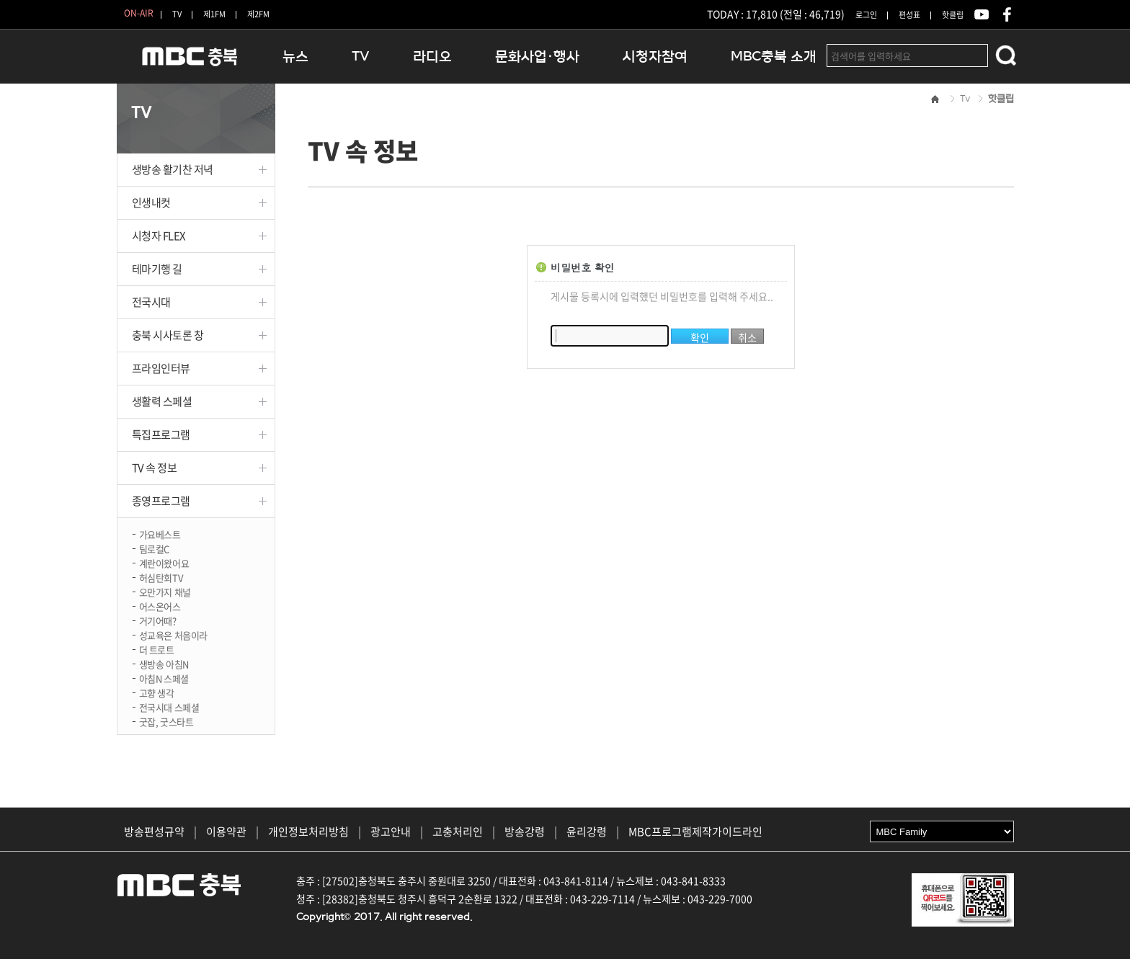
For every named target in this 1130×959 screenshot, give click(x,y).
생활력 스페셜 (162, 401)
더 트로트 (156, 649)
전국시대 (151, 302)
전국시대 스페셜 (169, 706)
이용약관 (226, 831)
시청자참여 (655, 56)
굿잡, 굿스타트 (166, 721)
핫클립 (953, 15)
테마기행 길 (157, 269)
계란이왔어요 (164, 562)
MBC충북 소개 (774, 56)
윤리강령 (586, 831)
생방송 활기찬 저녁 (173, 169)
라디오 (432, 56)
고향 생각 (156, 692)
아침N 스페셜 (164, 678)
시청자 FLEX (159, 236)
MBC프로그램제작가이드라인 (695, 831)
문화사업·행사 (537, 56)
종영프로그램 (161, 501)
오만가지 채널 (165, 591)
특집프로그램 (161, 434)
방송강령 (524, 831)
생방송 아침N (164, 663)
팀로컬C (154, 548)
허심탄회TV (161, 577)
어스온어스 (160, 605)
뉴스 (295, 56)
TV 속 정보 (154, 468)
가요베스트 (160, 533)
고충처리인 (457, 831)
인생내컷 (151, 202)
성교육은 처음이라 (173, 634)
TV (177, 14)
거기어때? (158, 620)
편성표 (909, 15)
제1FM (214, 14)
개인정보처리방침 (308, 831)
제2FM (258, 14)
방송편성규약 (154, 831)
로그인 (866, 15)
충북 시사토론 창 (168, 335)
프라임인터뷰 (161, 368)
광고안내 (390, 831)
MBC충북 (189, 62)
